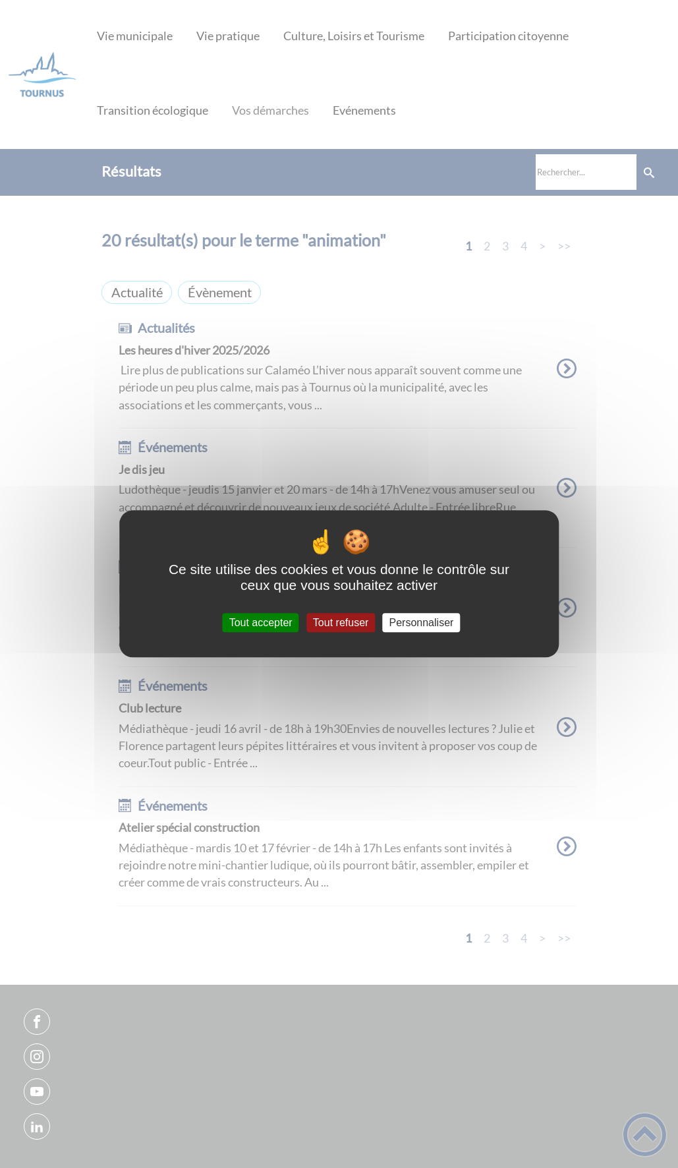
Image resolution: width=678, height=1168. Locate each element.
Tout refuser (340, 622)
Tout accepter (261, 622)
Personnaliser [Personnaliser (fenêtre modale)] (421, 622)
